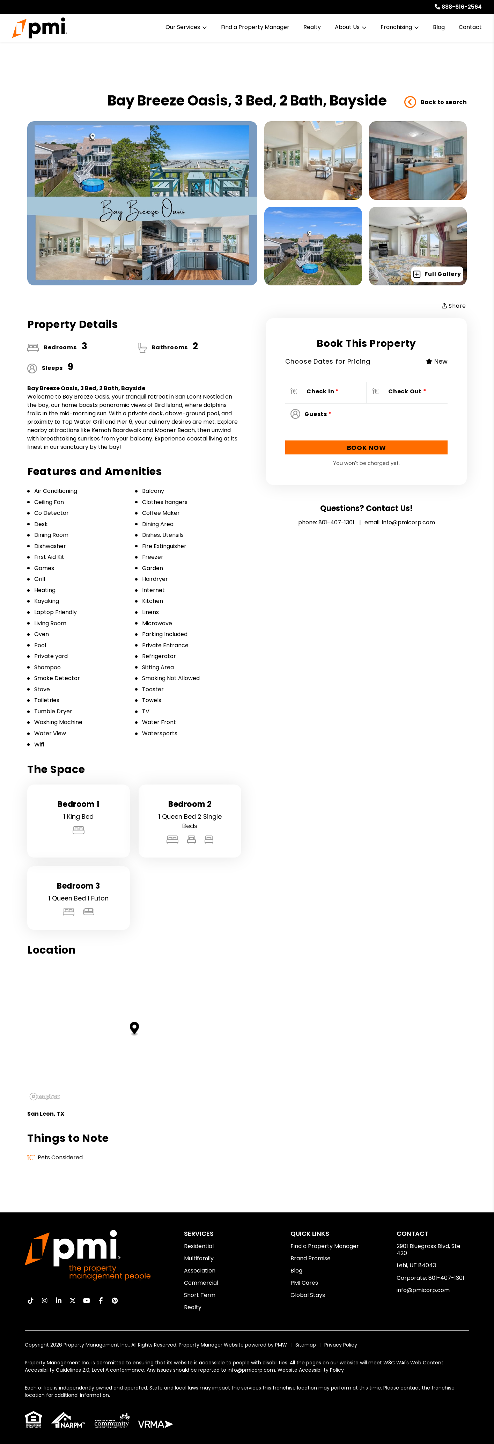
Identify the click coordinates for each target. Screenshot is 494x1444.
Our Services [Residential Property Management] (182, 27)
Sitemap (305, 1344)
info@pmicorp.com (408, 522)
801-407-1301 (336, 522)
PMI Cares (304, 1283)
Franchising (396, 27)
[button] (31, 1301)
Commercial (201, 1283)
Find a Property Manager (255, 27)
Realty (192, 1307)
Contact (470, 27)
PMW (281, 1344)
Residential (199, 1246)
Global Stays (307, 1295)
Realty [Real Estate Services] (312, 27)
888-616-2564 (462, 7)
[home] (39, 27)
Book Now (366, 447)
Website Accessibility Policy (311, 1369)
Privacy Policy (340, 1344)
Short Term (199, 1295)
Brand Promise (310, 1258)
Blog (439, 27)
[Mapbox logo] (44, 1097)
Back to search (435, 102)
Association (199, 1271)
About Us (347, 27)
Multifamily (199, 1258)
